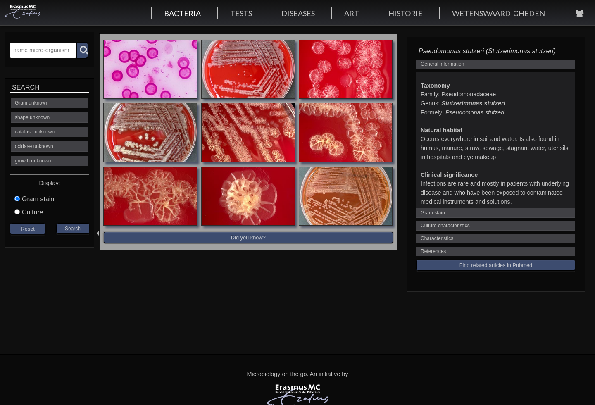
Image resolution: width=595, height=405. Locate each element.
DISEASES (298, 13)
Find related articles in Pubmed (495, 265)
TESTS (241, 13)
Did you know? (248, 237)
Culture (28, 212)
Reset (27, 229)
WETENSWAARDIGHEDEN (498, 13)
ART (351, 13)
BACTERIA (182, 13)
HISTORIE (405, 13)
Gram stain (34, 198)
